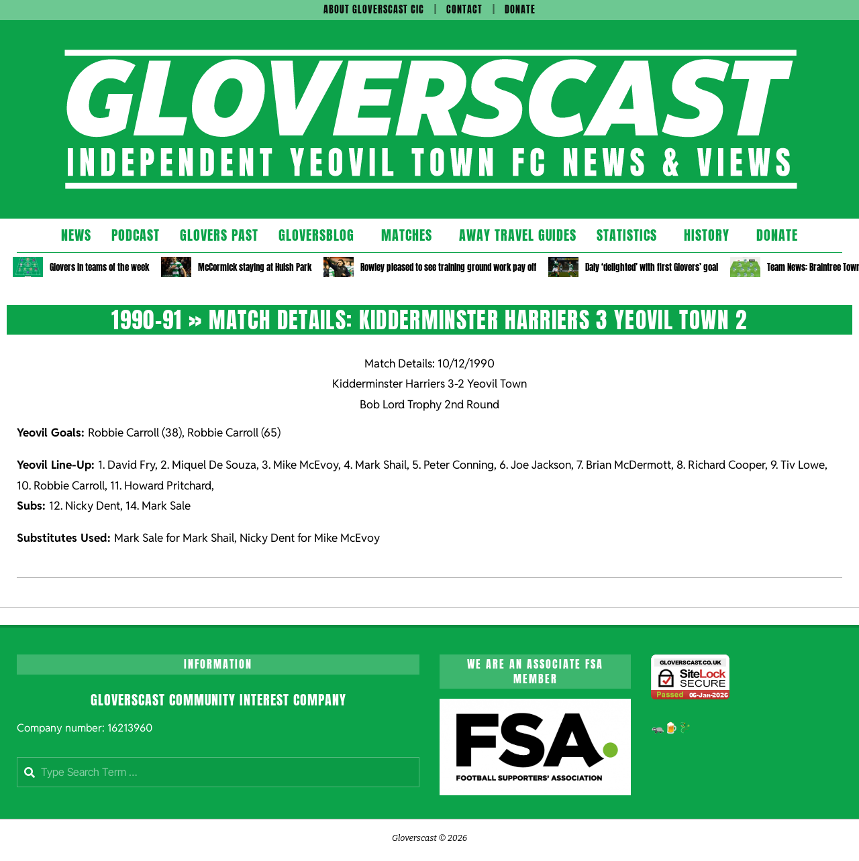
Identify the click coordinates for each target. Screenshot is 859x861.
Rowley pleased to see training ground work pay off (448, 267)
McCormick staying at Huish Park (254, 267)
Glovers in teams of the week (99, 267)
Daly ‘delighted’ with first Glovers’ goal (651, 267)
